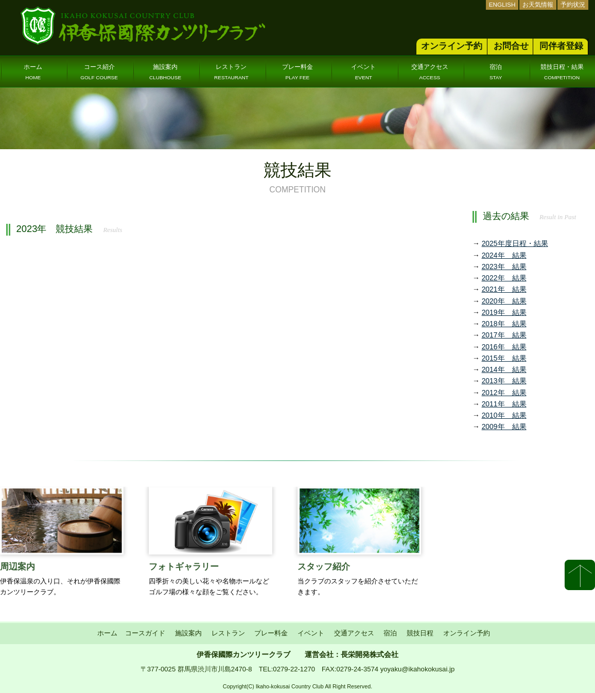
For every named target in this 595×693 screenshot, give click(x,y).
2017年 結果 (504, 335)
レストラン (231, 71)
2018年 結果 (504, 323)
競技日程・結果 (562, 71)
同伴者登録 (561, 46)
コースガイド (145, 633)
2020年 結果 (504, 301)
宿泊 (495, 71)
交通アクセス (429, 71)
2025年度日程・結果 (515, 243)
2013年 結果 (504, 381)
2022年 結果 (504, 278)
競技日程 (420, 633)
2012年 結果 (504, 392)
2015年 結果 (504, 358)
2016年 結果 (504, 347)
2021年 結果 (504, 289)
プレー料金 (297, 71)
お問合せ (511, 46)
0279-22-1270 (294, 669)
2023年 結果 (504, 266)
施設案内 (165, 71)
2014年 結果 (504, 369)
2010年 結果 (504, 415)
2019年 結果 (504, 312)
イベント (363, 71)
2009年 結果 (504, 426)
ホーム (33, 71)
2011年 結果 (504, 404)
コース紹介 (99, 71)
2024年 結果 (504, 255)
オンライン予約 (451, 46)
